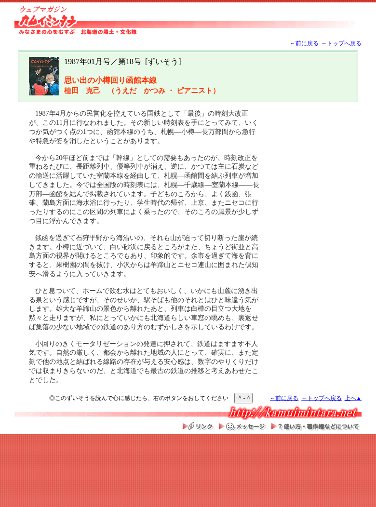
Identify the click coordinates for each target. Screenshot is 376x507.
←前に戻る (304, 43)
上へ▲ (353, 398)
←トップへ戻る (341, 43)
